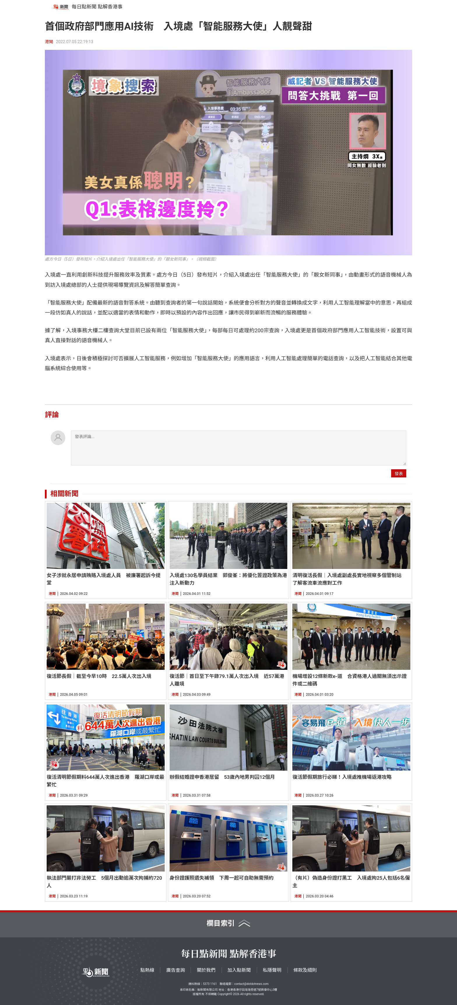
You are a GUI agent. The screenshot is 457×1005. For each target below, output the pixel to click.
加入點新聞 (239, 970)
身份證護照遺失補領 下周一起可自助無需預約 (222, 878)
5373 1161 (210, 983)
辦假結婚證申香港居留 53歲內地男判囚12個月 (222, 777)
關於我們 (206, 970)
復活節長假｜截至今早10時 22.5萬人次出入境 (99, 676)
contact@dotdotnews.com (251, 983)
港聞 (49, 41)
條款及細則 (305, 970)
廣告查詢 (175, 970)
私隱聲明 (272, 970)
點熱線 (147, 970)
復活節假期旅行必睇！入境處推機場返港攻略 (341, 777)
